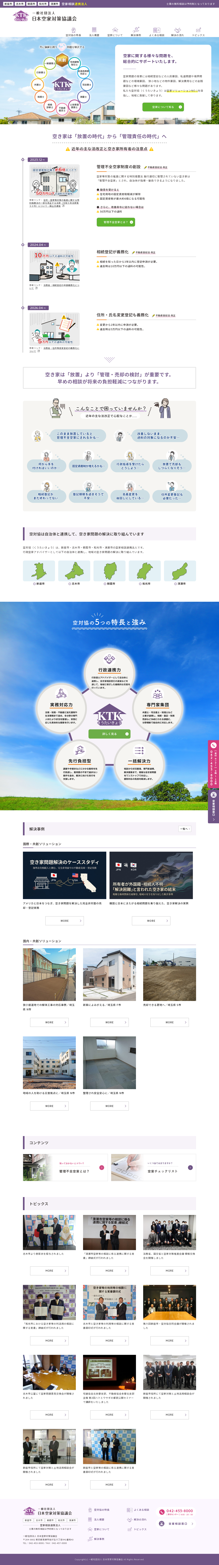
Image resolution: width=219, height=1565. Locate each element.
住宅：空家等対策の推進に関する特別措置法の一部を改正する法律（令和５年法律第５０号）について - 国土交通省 (54, 202)
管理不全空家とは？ (116, 222)
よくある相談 (141, 1509)
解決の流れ (140, 1519)
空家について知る (163, 107)
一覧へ (184, 828)
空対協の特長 (102, 1509)
